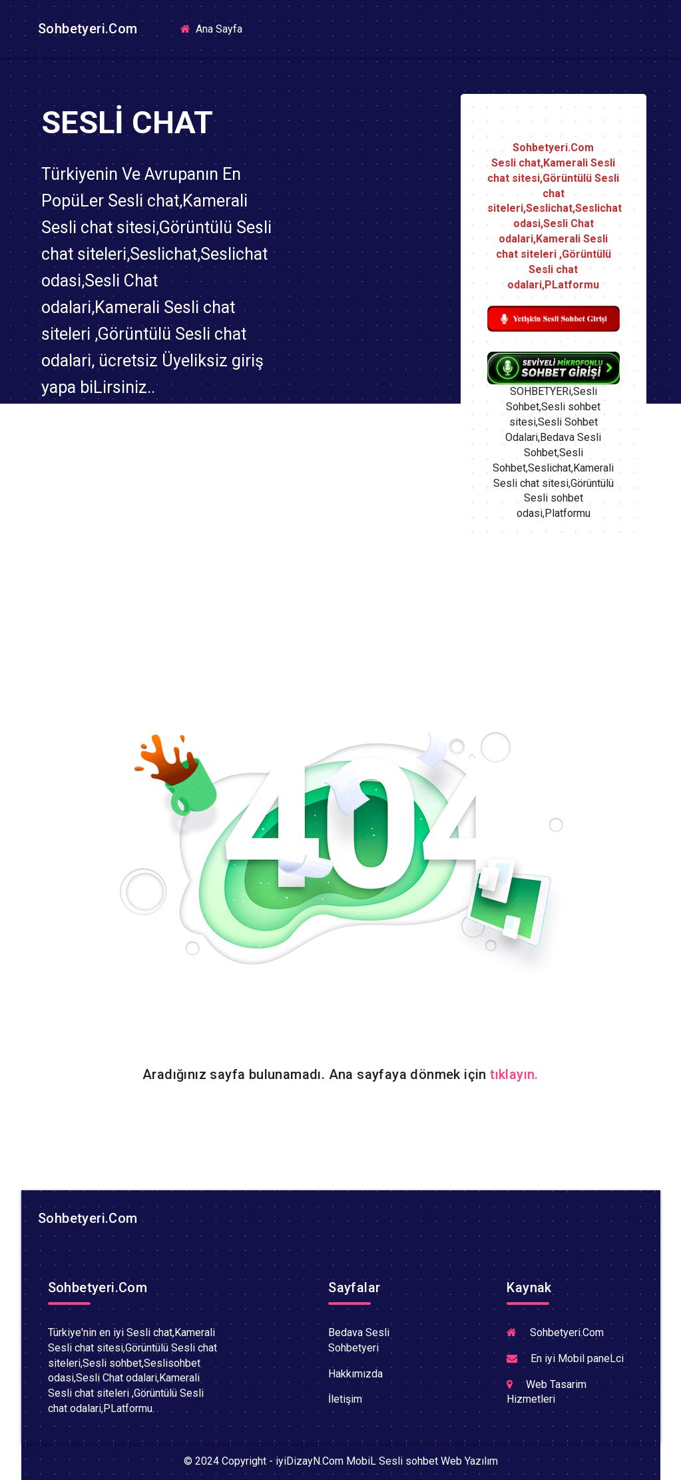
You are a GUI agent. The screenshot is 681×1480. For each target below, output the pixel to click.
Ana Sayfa (216, 28)
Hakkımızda (355, 1373)
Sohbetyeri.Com (86, 29)
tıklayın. (514, 1074)
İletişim (345, 1399)
